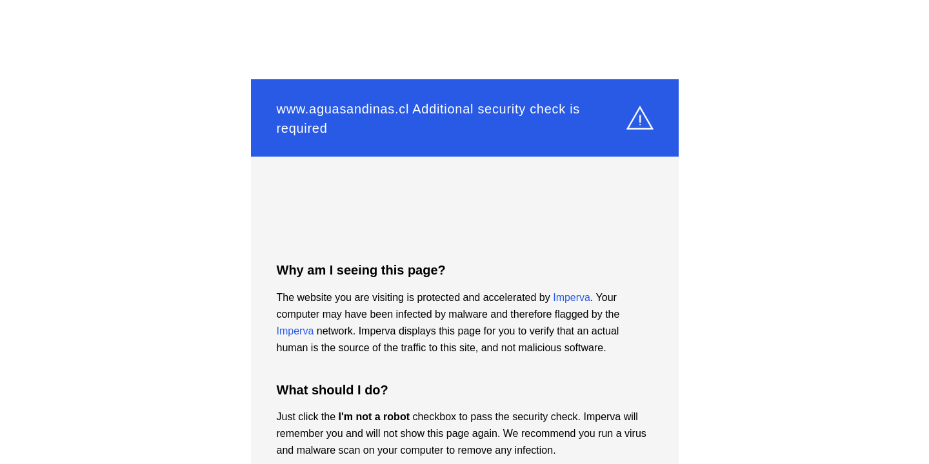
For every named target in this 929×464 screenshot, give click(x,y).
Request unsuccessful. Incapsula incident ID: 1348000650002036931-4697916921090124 (464, 232)
